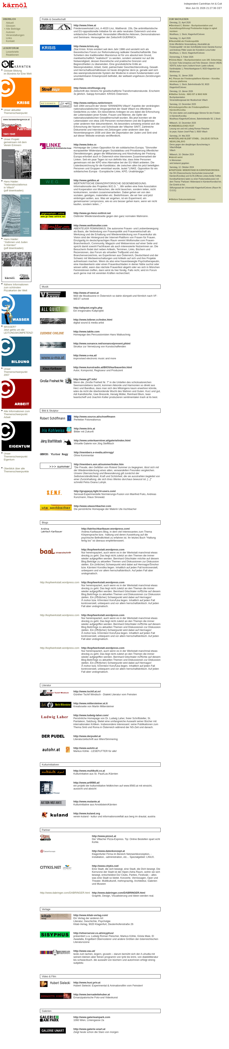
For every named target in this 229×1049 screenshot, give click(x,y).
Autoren (10, 32)
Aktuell (10, 22)
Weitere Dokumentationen (183, 199)
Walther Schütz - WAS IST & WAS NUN (189, 94)
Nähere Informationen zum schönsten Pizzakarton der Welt (16, 287)
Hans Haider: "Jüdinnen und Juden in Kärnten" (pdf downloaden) (16, 244)
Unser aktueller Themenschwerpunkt (15, 111)
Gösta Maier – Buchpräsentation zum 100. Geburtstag (196, 60)
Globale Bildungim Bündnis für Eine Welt (18, 72)
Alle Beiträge (13, 28)
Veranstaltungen (15, 35)
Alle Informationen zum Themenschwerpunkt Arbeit (17, 414)
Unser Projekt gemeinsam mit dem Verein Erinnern (15, 142)
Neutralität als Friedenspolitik (185, 41)
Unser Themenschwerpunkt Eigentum (15, 456)
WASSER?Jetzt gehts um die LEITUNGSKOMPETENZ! (18, 329)
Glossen (10, 25)
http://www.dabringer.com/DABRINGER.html (65, 892)
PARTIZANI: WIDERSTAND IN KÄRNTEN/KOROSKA (195, 170)
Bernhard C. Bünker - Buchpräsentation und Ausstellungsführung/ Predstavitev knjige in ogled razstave (193, 28)
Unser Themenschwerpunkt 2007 (15, 371)
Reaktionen (12, 54)
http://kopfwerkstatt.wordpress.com (59, 582)
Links (9, 38)
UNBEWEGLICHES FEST (182, 126)
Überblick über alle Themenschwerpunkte (16, 470)
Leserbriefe (12, 51)
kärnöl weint (176, 157)
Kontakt (10, 41)
